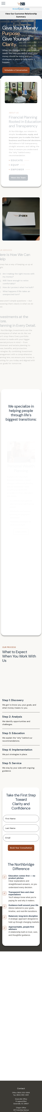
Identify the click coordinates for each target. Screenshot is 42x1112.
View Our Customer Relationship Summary (21, 15)
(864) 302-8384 (23, 1093)
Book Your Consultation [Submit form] (21, 847)
